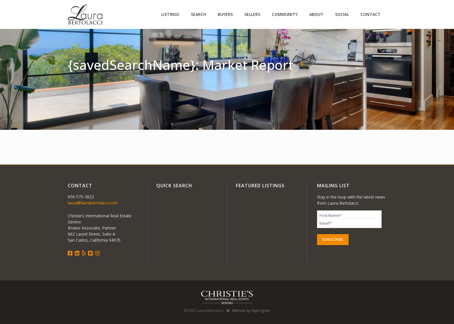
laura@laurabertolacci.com (93, 202)
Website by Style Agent (251, 310)
